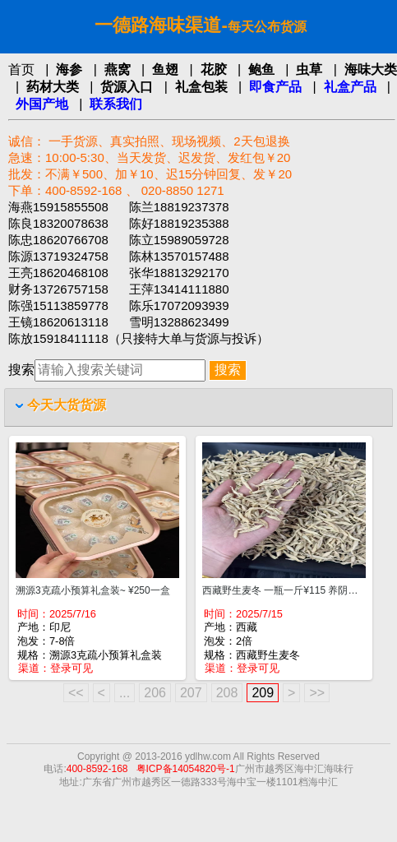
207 (191, 693)
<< (76, 693)
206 (155, 693)
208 (227, 693)
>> (317, 693)
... (124, 693)
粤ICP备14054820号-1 (185, 769)
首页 (21, 69)
